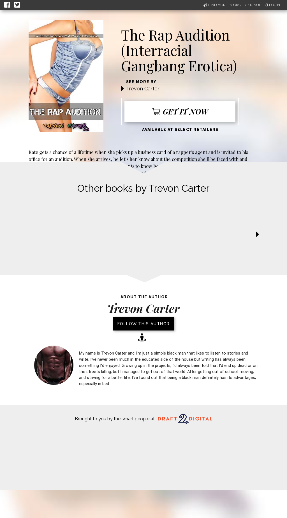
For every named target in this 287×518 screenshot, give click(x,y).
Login (272, 5)
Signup (252, 5)
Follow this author (143, 323)
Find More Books (221, 5)
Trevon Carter (142, 89)
